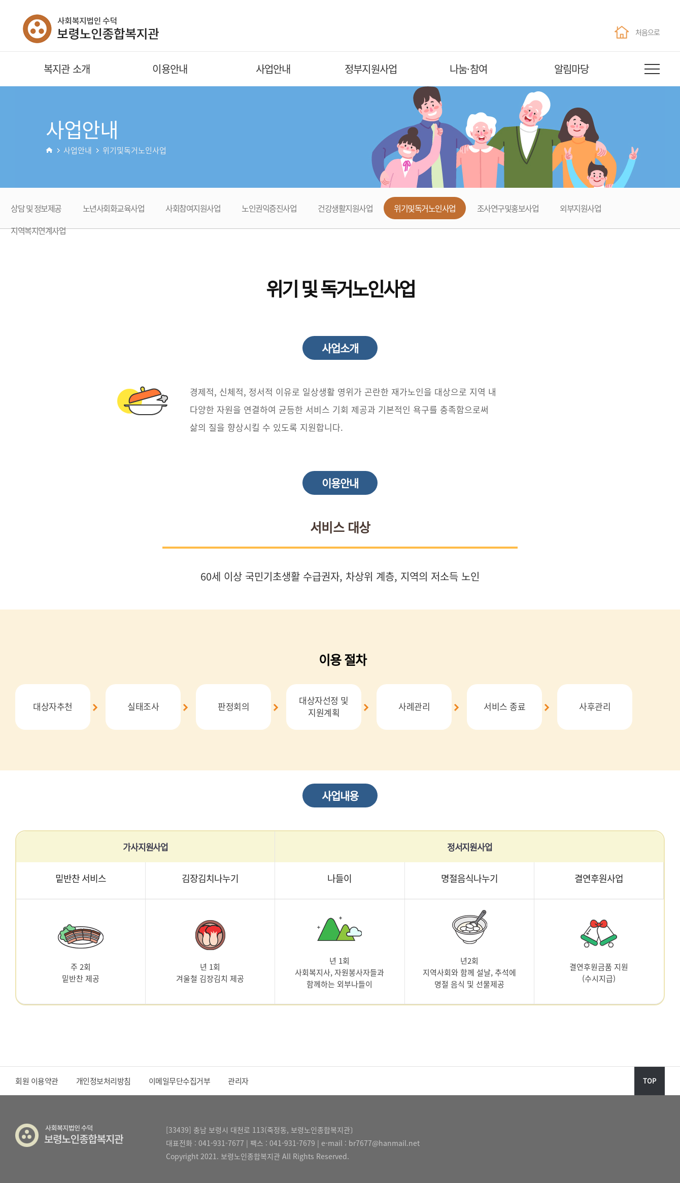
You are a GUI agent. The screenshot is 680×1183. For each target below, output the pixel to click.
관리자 (238, 1081)
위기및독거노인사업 (425, 208)
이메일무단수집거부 (180, 1081)
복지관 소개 (67, 68)
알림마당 (571, 68)
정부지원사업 (371, 68)
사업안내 (273, 68)
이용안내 (169, 68)
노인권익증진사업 (269, 208)
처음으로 (637, 32)
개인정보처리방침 (103, 1081)
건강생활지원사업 (345, 208)
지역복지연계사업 (38, 230)
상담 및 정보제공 (36, 208)
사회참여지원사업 (192, 208)
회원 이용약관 (36, 1081)
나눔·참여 (468, 68)
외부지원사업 (580, 208)
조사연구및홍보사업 (508, 208)
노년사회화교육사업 (114, 208)
